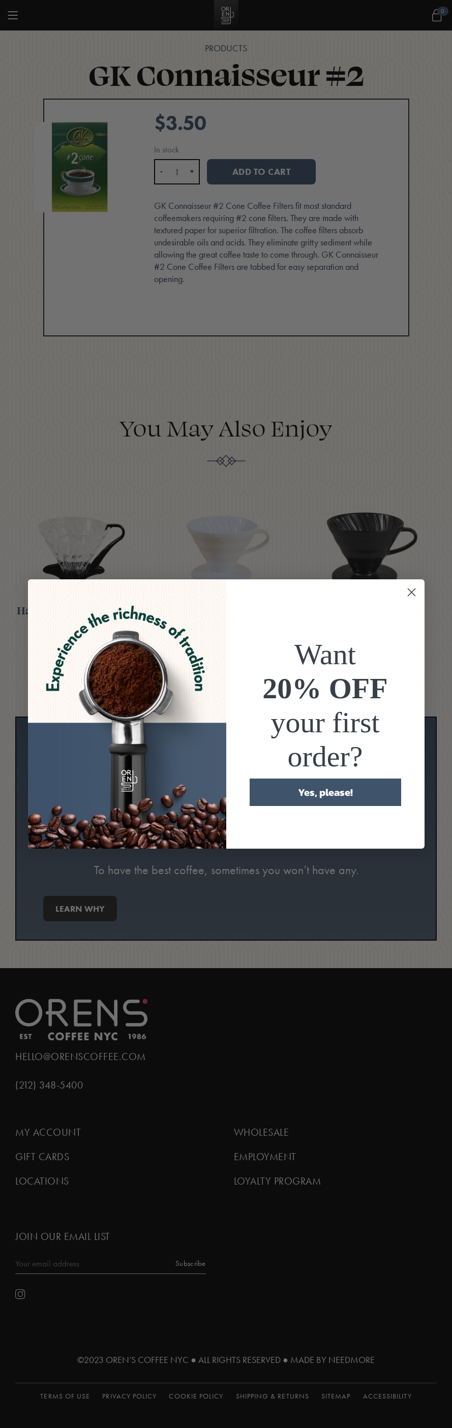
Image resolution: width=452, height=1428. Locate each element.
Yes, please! (325, 792)
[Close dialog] (411, 592)
